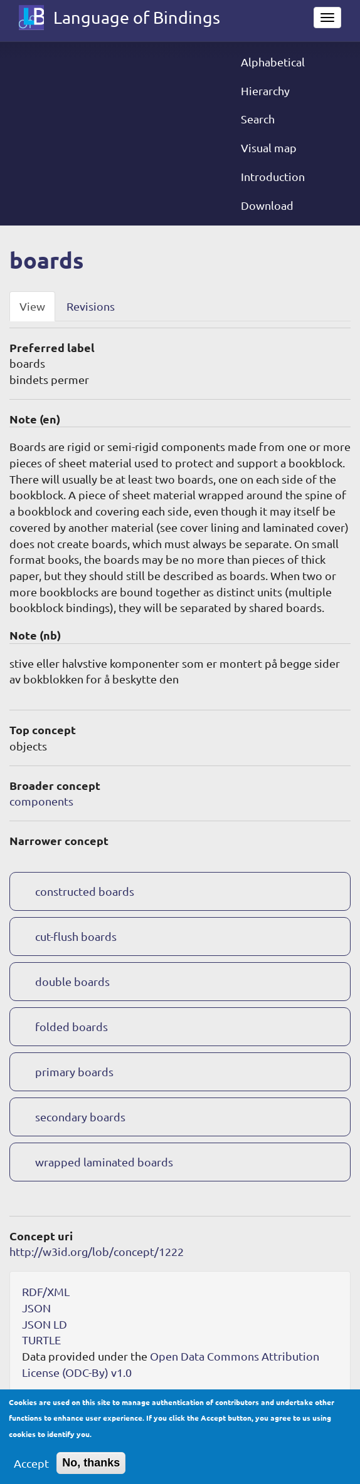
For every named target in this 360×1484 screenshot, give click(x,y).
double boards (72, 981)
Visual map (269, 147)
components (41, 800)
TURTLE (41, 1339)
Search (258, 118)
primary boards (74, 1071)
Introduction (273, 176)
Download (267, 205)
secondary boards (80, 1116)
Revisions (90, 306)
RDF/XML (46, 1291)
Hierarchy (265, 90)
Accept (31, 1471)
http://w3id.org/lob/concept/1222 (96, 1251)
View (32, 306)
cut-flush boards (76, 936)
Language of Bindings (136, 17)
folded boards (71, 1026)
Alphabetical (273, 61)
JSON (36, 1307)
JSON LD (44, 1324)
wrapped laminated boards (104, 1161)
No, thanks (91, 1471)
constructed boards (84, 891)
